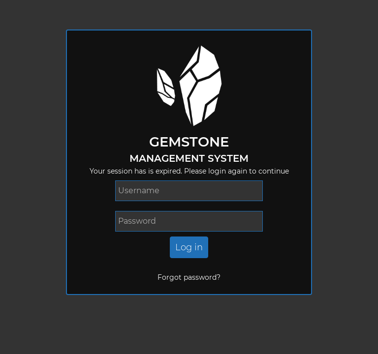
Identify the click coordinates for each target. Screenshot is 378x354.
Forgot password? (189, 277)
